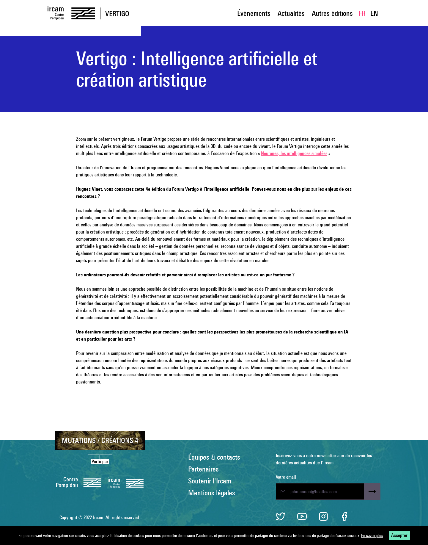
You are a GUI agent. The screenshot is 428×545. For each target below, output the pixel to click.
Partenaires (203, 469)
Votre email (286, 477)
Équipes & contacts (214, 457)
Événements (253, 13)
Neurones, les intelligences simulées (294, 153)
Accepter (399, 535)
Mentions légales (211, 492)
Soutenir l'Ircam (209, 481)
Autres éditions (332, 13)
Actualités (291, 13)
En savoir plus (372, 535)
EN (374, 13)
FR (362, 13)
